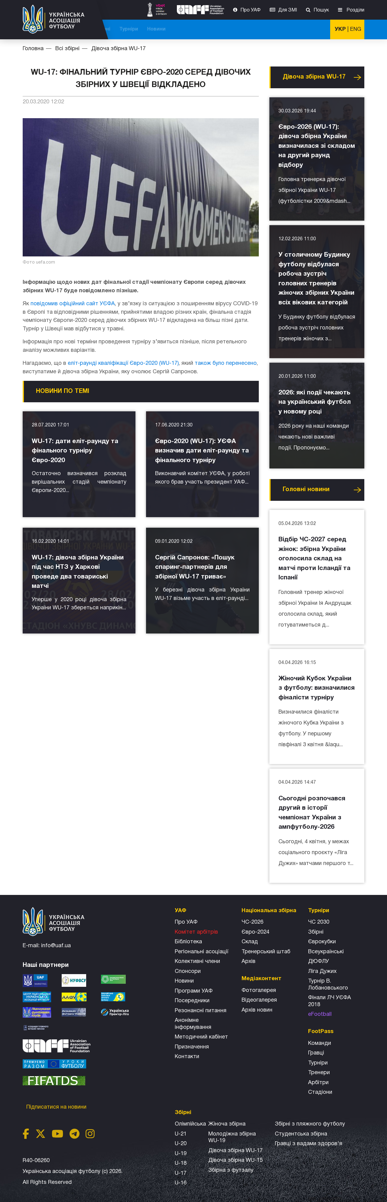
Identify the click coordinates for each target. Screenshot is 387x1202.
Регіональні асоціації (201, 951)
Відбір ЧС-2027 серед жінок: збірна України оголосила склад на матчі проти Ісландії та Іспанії (314, 559)
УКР (340, 29)
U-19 (181, 1153)
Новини (315, 29)
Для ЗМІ (287, 10)
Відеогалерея (259, 1000)
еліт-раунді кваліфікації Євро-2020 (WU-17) (123, 363)
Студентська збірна (301, 1134)
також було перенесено (226, 363)
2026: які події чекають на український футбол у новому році (314, 402)
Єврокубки (322, 941)
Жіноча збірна (227, 1124)
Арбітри (318, 1082)
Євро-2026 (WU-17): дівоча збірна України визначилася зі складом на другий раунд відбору (316, 146)
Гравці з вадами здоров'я (308, 1143)
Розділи (354, 10)
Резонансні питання (200, 1010)
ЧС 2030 (318, 922)
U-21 (181, 1134)
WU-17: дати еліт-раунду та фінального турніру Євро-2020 (75, 451)
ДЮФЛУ (318, 961)
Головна (33, 48)
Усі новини (357, 77)
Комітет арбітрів (196, 932)
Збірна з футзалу (230, 1170)
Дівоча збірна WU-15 (235, 1160)
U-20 (181, 1143)
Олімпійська (190, 1124)
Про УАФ (250, 10)
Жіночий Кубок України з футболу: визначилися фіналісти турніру (316, 688)
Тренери (319, 1072)
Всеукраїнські (326, 951)
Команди (319, 1043)
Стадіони (320, 1092)
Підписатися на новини (57, 1107)
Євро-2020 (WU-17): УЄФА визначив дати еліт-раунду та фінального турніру (202, 451)
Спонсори (188, 971)
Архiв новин (257, 1010)
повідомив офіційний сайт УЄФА (73, 303)
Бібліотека (188, 941)
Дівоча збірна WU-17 (118, 48)
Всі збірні (257, 29)
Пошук (321, 10)
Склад (250, 941)
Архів (248, 961)
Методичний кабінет (201, 1037)
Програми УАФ (194, 991)
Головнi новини (306, 489)
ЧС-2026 (124, 29)
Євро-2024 (255, 932)
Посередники (192, 1000)
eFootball (320, 1014)
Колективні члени (197, 961)
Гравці (316, 1053)
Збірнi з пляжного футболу (310, 1124)
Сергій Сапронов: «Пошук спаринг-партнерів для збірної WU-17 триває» (195, 567)
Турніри (287, 29)
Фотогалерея (259, 990)
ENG (355, 29)
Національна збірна (212, 29)
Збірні (316, 932)
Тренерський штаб (266, 951)
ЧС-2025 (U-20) (161, 29)
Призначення (192, 1047)
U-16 (181, 1183)
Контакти (187, 1056)
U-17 (181, 1173)
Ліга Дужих (322, 971)
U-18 (181, 1163)
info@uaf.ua (56, 945)
